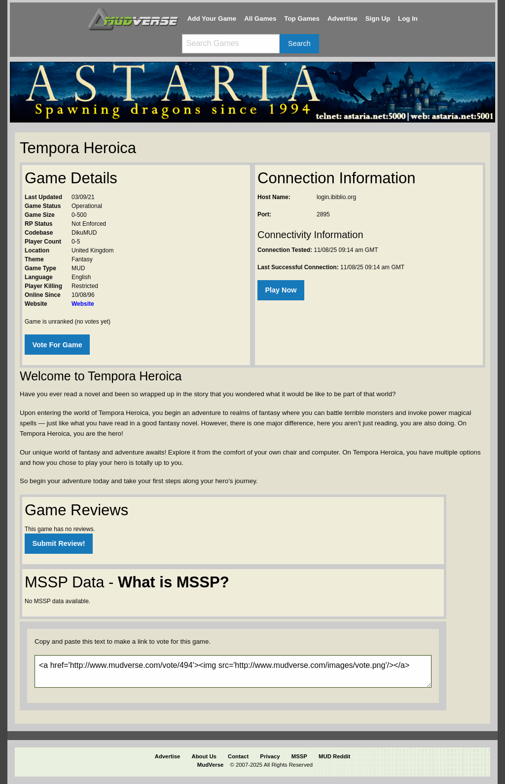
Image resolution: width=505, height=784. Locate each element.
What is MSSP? (173, 582)
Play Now (280, 290)
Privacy (270, 756)
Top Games (302, 18)
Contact (238, 756)
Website (83, 303)
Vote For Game (57, 345)
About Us (204, 756)
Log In (408, 18)
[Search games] (231, 43)
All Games (260, 18)
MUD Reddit (334, 756)
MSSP (299, 756)
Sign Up (377, 18)
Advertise (342, 18)
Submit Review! (58, 543)
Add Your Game (212, 18)
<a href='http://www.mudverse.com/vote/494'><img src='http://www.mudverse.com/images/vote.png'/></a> (233, 671)
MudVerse (210, 765)
